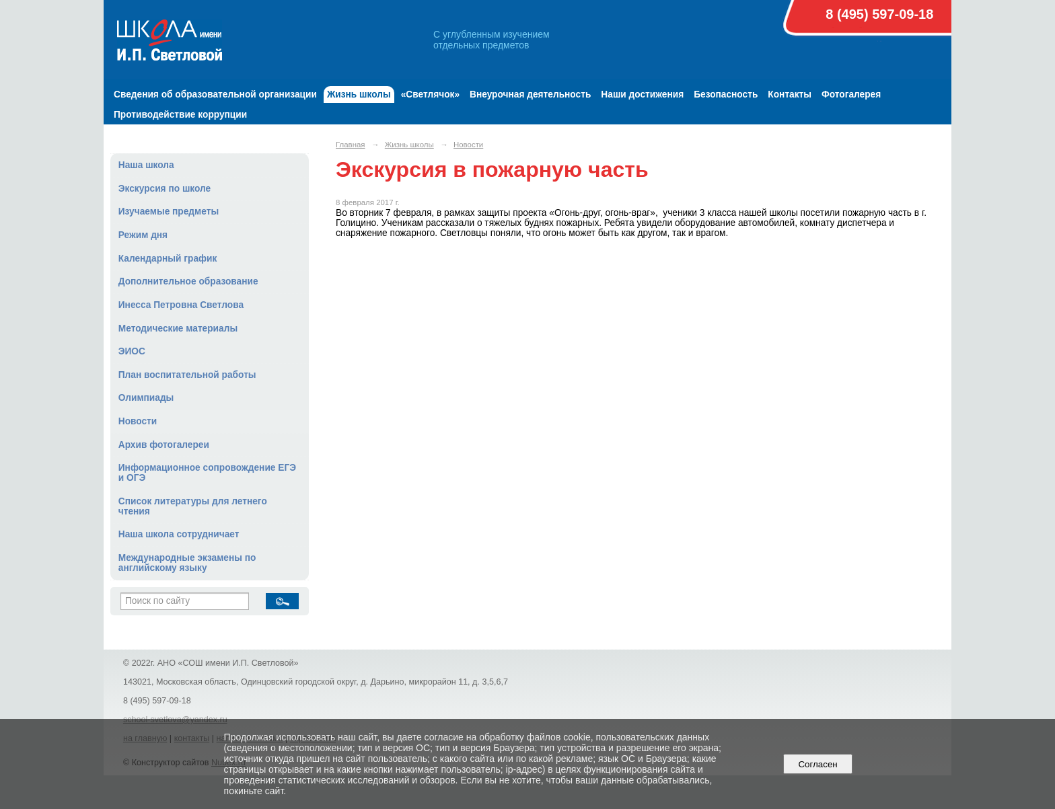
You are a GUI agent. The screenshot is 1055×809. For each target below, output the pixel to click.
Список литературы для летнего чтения (192, 506)
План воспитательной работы (187, 375)
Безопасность (726, 94)
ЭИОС (131, 351)
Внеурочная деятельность (530, 94)
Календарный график (167, 259)
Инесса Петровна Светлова (181, 305)
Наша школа (146, 165)
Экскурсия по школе (164, 189)
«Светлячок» (430, 94)
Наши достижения (642, 94)
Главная (350, 145)
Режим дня (143, 235)
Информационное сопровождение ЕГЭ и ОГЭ (207, 473)
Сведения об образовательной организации (215, 94)
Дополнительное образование (188, 281)
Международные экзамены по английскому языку (187, 563)
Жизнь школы (359, 94)
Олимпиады (146, 398)
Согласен (817, 764)
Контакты (789, 94)
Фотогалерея (851, 94)
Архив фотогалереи (163, 445)
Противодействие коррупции (180, 115)
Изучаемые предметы (168, 211)
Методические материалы (178, 328)
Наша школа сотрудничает (179, 534)
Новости (137, 421)
